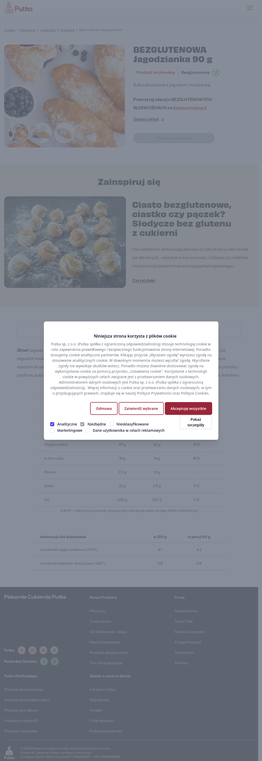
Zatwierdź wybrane (141, 408)
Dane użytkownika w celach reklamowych (128, 430)
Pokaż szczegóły (195, 422)
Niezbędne (97, 424)
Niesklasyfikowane (133, 424)
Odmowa (104, 408)
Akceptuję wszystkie (188, 408)
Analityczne (67, 424)
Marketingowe (70, 430)
